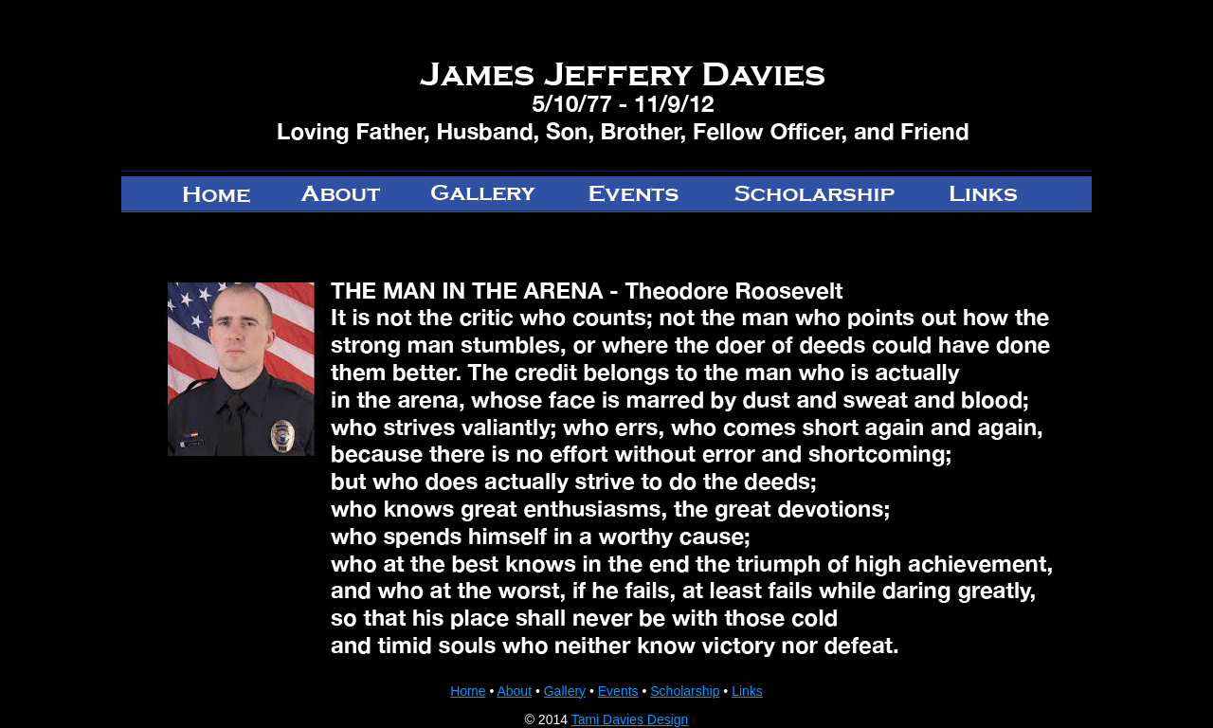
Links (747, 691)
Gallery (565, 691)
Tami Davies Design (630, 719)
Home (467, 691)
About (514, 691)
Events (618, 691)
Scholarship (684, 691)
